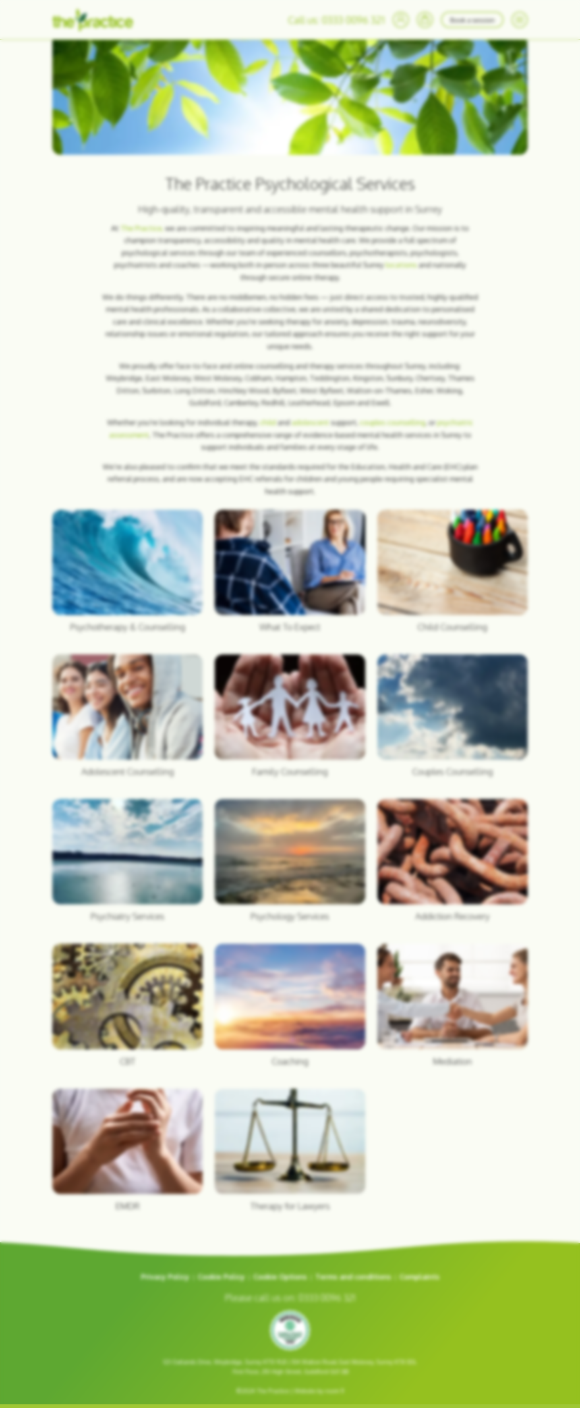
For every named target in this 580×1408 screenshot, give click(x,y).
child (268, 422)
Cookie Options (280, 1276)
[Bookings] (425, 20)
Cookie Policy (221, 1276)
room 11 (334, 1390)
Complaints (419, 1276)
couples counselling (392, 422)
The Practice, (142, 228)
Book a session (472, 20)
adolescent (311, 422)
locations (401, 264)
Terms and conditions (353, 1276)
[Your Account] (401, 20)
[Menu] (520, 20)
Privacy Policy (165, 1276)
